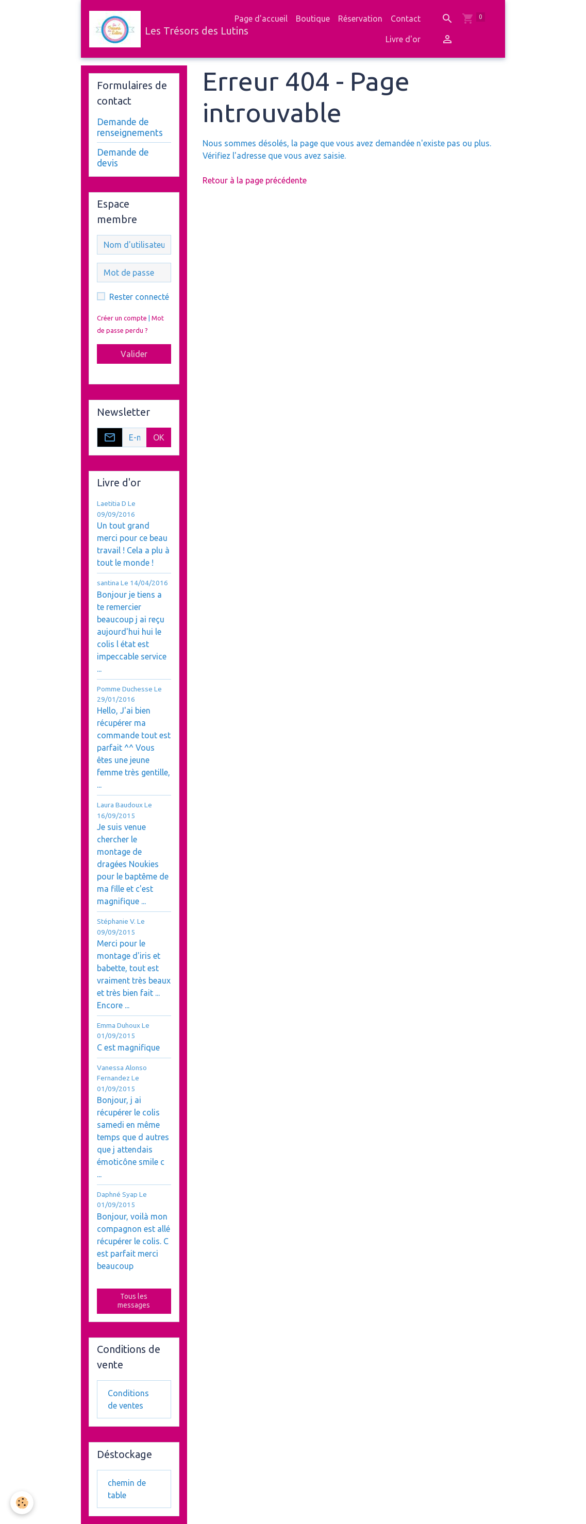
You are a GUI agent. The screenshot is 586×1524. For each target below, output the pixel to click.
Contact (406, 18)
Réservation (360, 18)
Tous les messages (134, 1301)
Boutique (313, 18)
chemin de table (127, 1489)
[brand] (155, 29)
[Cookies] (22, 1502)
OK (158, 437)
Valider (134, 354)
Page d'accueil (261, 18)
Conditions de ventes (128, 1399)
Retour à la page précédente (255, 180)
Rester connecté (139, 296)
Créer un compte (122, 317)
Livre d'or (403, 39)
